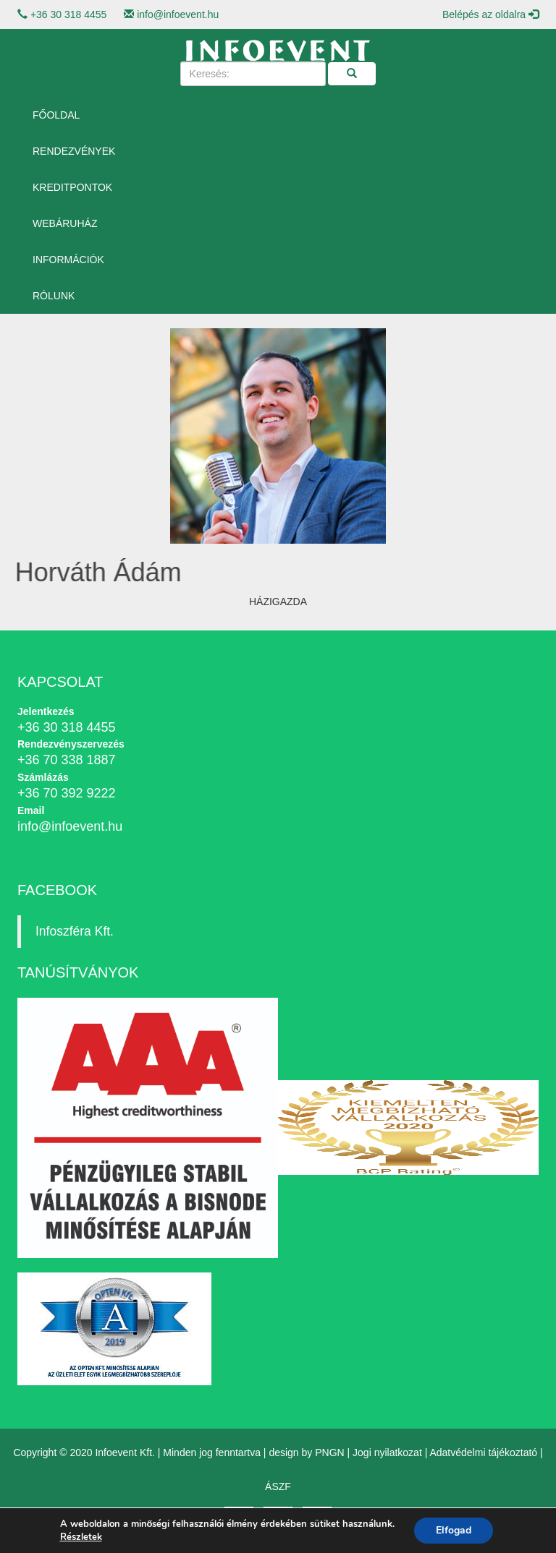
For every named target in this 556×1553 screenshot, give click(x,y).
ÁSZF (278, 1486)
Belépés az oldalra (490, 14)
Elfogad (453, 1530)
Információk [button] (68, 259)
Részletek (81, 1537)
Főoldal (56, 115)
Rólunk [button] (54, 295)
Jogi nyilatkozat (387, 1452)
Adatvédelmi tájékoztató (483, 1452)
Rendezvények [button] (74, 151)
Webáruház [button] (65, 223)
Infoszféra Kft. (74, 931)
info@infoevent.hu (178, 14)
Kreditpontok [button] (72, 187)
